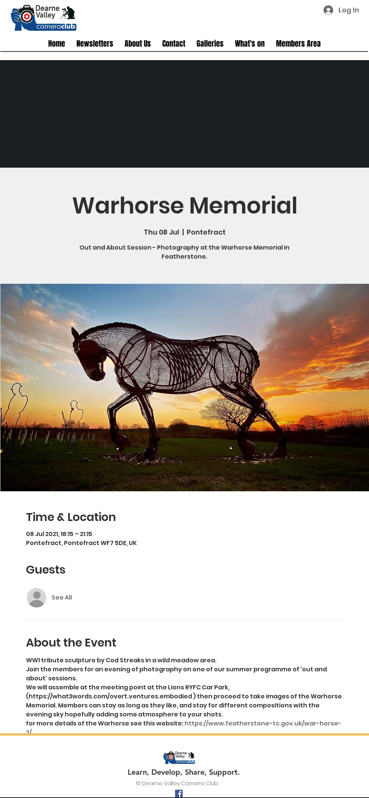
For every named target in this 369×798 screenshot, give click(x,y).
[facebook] (179, 793)
